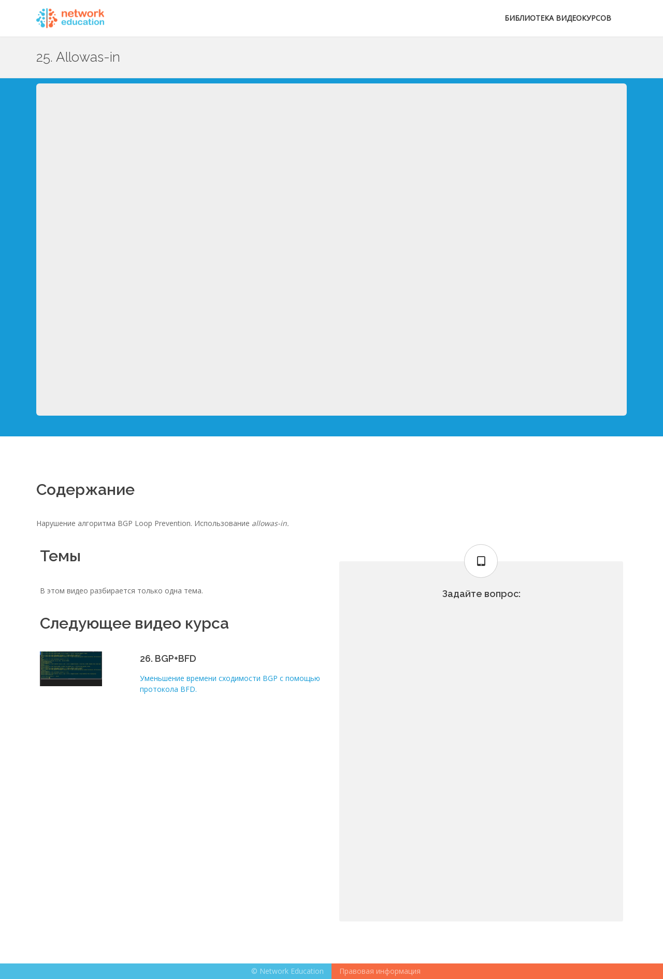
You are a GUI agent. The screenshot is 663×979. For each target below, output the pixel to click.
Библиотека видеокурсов (558, 18)
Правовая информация (380, 971)
